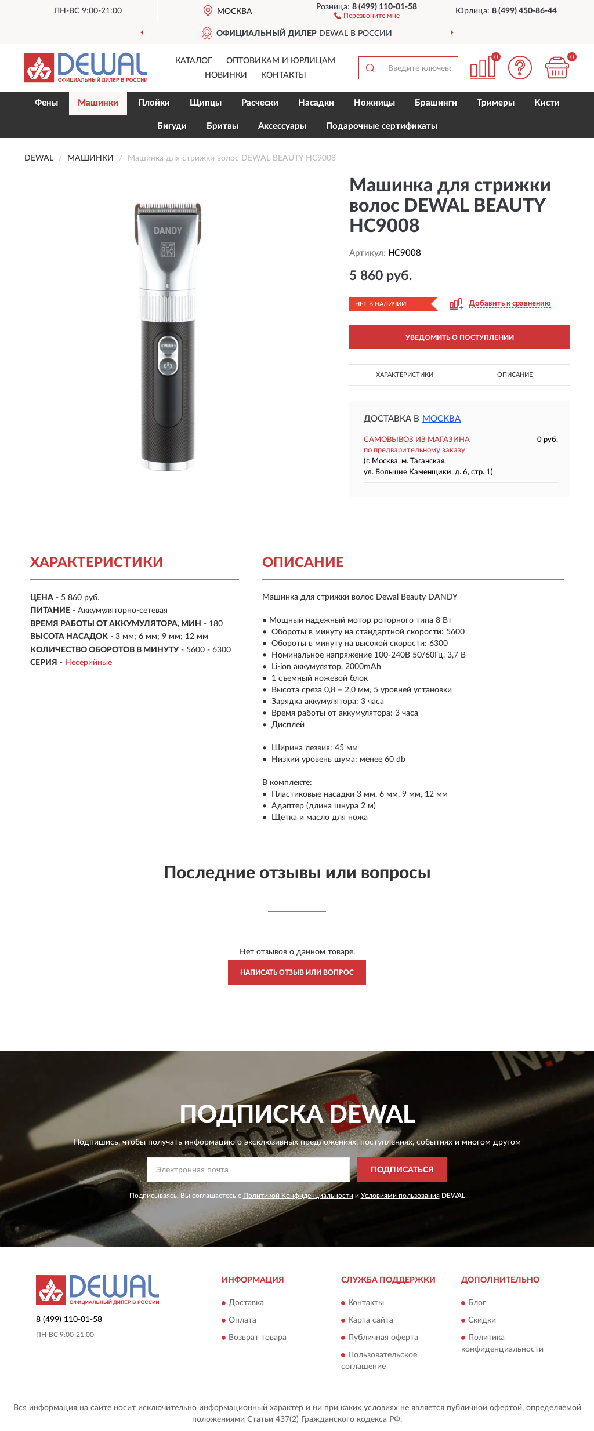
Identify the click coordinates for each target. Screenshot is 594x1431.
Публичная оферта (383, 1338)
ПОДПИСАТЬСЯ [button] (402, 1170)
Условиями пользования (400, 1195)
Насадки (316, 103)
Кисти (547, 103)
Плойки (154, 103)
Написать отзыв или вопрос (297, 972)
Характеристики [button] (404, 375)
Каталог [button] (193, 61)
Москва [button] (441, 419)
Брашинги (436, 103)
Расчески (259, 103)
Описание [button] (515, 375)
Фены (46, 103)
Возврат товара (258, 1338)
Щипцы (206, 103)
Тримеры (496, 103)
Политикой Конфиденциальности (298, 1195)
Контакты (283, 75)
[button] (367, 15)
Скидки (482, 1320)
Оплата (242, 1320)
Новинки (226, 75)
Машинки (98, 103)
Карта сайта (370, 1320)
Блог (477, 1303)
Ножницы (374, 103)
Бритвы (222, 126)
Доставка (246, 1303)
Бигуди (172, 126)
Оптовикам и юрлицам (280, 61)
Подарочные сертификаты (381, 126)
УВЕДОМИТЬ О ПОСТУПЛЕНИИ (459, 337)
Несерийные (88, 663)
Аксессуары (282, 126)
